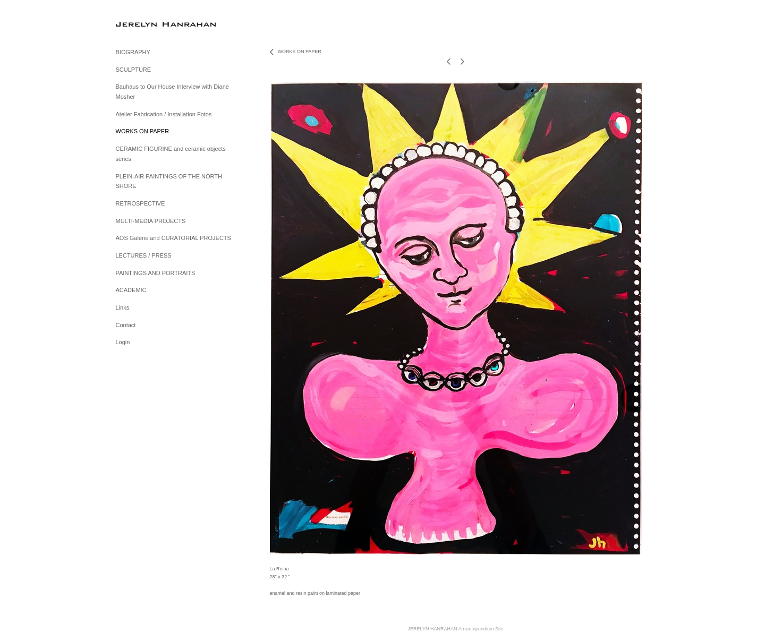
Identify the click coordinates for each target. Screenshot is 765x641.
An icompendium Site (480, 628)
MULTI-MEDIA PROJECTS (151, 221)
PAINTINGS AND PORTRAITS (156, 273)
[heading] (142, 24)
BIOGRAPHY (133, 52)
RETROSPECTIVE (140, 203)
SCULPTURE (133, 69)
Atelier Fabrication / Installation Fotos (164, 114)
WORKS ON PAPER (142, 131)
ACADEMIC (131, 290)
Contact (126, 325)
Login (123, 342)
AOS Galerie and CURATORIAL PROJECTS (173, 238)
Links (123, 307)
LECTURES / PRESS (144, 255)
